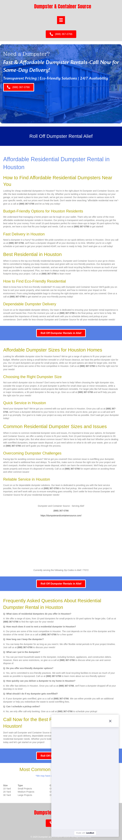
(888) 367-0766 (26, 203)
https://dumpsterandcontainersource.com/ (61, 515)
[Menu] (61, 20)
